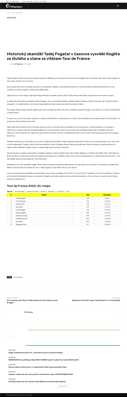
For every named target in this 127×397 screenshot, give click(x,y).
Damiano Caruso (21, 216)
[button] (118, 6)
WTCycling (18, 64)
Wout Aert (19, 207)
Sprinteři (51, 191)
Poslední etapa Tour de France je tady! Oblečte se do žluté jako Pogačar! (37, 382)
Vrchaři (43, 191)
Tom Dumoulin (20, 201)
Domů (9, 13)
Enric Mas (19, 221)
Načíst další (63, 386)
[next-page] (11, 337)
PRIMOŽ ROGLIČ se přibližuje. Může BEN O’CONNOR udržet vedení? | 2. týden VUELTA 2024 (44, 360)
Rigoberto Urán (21, 224)
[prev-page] (8, 337)
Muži (13, 13)
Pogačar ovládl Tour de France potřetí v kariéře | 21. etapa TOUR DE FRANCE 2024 (41, 374)
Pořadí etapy (19, 191)
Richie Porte (20, 204)
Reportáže (19, 13)
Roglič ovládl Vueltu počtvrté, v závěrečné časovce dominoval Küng (35, 353)
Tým (67, 191)
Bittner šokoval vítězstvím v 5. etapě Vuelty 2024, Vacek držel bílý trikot (25, 330)
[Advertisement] (63, 35)
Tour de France (17, 277)
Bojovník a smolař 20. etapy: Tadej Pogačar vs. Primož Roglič (96, 300)
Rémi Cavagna (21, 213)
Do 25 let (60, 191)
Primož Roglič (20, 210)
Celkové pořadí (32, 191)
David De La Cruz (22, 218)
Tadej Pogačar (21, 198)
